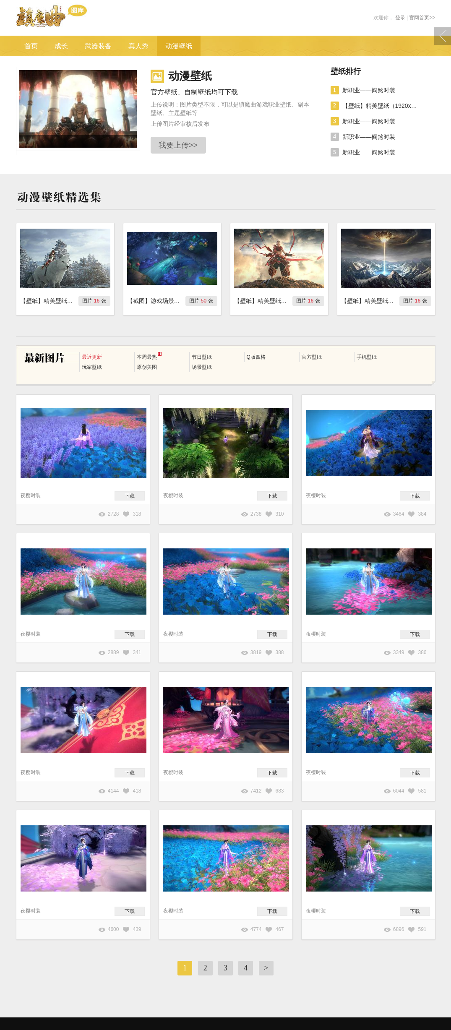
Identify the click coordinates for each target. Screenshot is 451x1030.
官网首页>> (422, 18)
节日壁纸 (202, 357)
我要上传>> (178, 145)
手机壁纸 (367, 357)
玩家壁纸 (92, 367)
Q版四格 (256, 357)
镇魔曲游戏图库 (63, 18)
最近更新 (92, 357)
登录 (400, 18)
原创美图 (147, 367)
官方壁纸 (312, 357)
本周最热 (149, 356)
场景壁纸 (202, 367)
